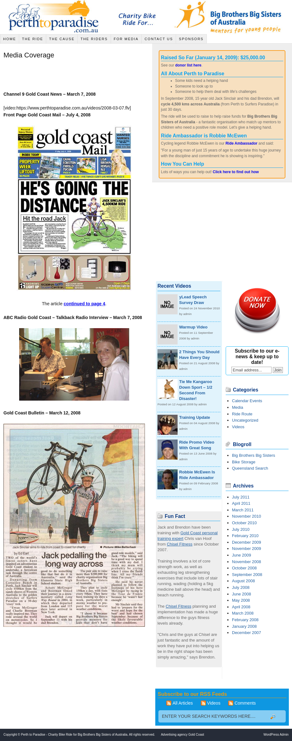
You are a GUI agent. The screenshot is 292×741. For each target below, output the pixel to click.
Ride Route (242, 414)
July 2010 (241, 529)
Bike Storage (243, 462)
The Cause (61, 39)
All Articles (183, 703)
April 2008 (241, 607)
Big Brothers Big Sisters (253, 455)
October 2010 (244, 522)
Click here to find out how (236, 172)
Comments (245, 703)
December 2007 (246, 632)
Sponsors (191, 39)
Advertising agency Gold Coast (182, 734)
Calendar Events (247, 400)
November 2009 (246, 548)
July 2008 (241, 587)
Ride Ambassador (241, 143)
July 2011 (241, 497)
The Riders (94, 39)
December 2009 (246, 542)
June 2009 (241, 555)
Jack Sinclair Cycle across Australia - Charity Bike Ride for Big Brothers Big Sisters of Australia (55, 17)
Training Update (194, 417)
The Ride (32, 39)
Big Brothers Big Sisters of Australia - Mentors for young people (232, 17)
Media (237, 407)
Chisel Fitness (180, 544)
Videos (238, 426)
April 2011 (241, 503)
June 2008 (241, 594)
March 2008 (243, 613)
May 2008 (241, 600)
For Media (126, 39)
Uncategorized (245, 420)
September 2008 (247, 574)
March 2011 (243, 510)
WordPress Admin (276, 734)
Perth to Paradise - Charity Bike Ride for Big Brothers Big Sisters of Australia (74, 734)
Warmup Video (193, 327)
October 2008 (244, 568)
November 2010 (246, 516)
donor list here (188, 65)
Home (9, 39)
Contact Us (159, 39)
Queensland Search (250, 468)
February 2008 (245, 619)
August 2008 (243, 580)
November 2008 (246, 561)
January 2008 (244, 626)
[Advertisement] (77, 76)
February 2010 (245, 535)
